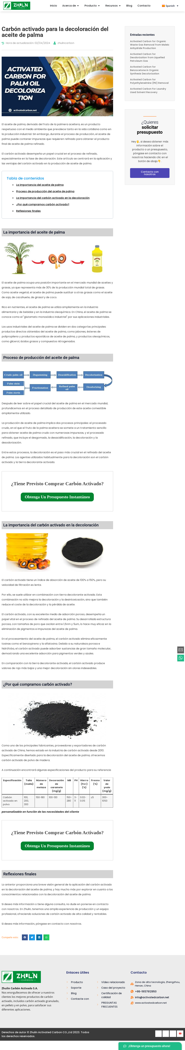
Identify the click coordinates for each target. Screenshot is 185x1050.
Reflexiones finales (28, 211)
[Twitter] (165, 1033)
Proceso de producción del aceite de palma (45, 191)
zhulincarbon (63, 43)
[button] (25, 937)
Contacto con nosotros (150, 173)
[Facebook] (158, 1033)
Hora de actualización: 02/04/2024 (26, 43)
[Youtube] (180, 1033)
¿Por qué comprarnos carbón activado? (42, 204)
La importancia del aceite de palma (40, 185)
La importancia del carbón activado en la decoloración (53, 198)
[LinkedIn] (173, 1033)
